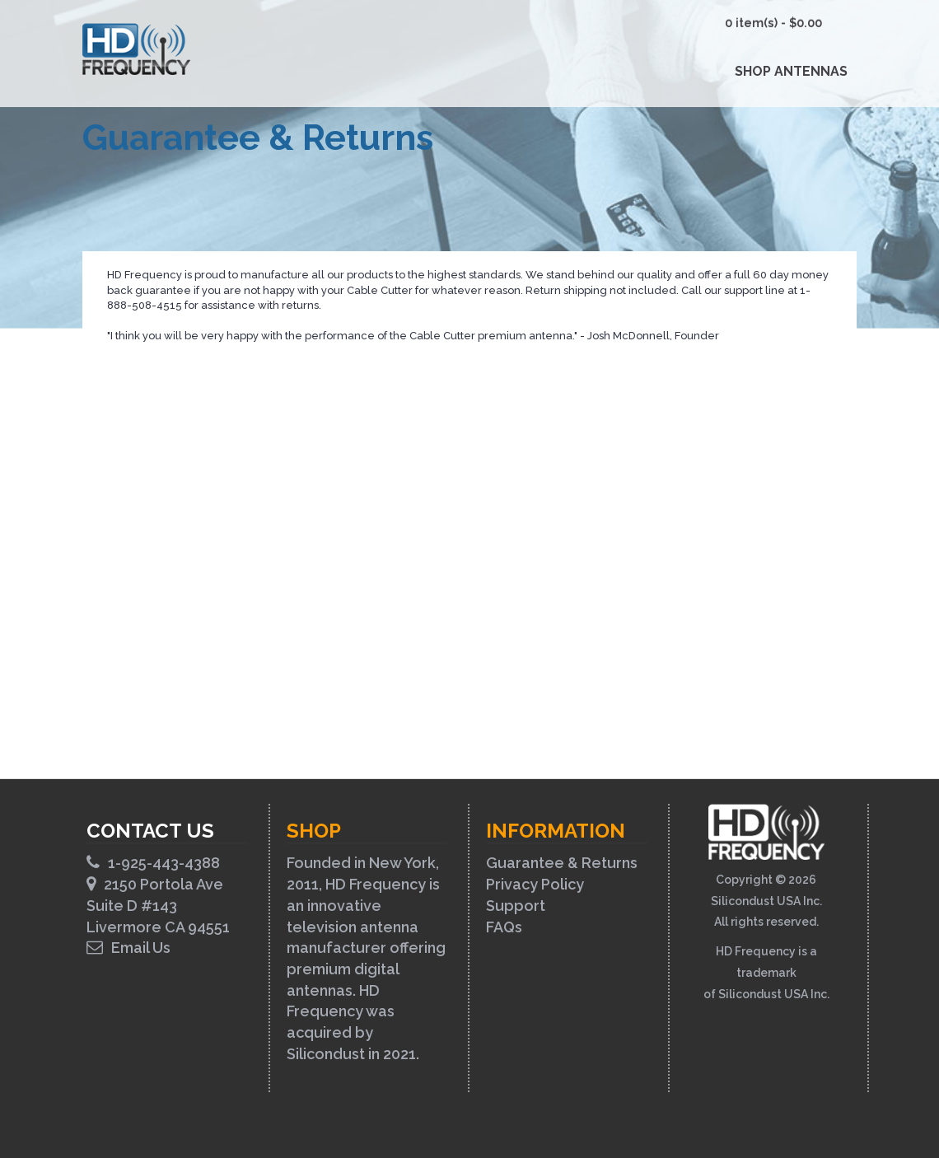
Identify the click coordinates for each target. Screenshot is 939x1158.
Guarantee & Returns (562, 862)
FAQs (504, 927)
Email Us (128, 947)
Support (515, 905)
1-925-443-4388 (153, 862)
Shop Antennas (791, 71)
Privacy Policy (535, 884)
